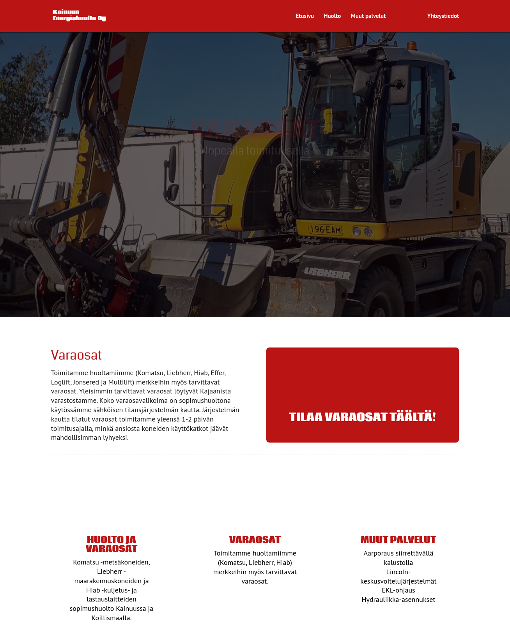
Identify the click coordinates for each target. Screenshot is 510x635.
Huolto (332, 16)
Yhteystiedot (443, 16)
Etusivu (305, 16)
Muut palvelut (368, 16)
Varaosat (406, 16)
